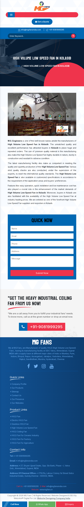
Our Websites (17, 403)
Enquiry (69, 504)
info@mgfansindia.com (29, 29)
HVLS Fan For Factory (20, 439)
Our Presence (17, 399)
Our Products (16, 388)
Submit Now (42, 273)
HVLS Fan (15, 416)
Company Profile (18, 384)
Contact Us (15, 395)
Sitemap (14, 391)
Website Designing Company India (53, 498)
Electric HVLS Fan (18, 420)
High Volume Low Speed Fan (23, 428)
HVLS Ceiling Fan (18, 431)
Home (18, 66)
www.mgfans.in (46, 489)
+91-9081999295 (55, 29)
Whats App (42, 504)
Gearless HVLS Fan (19, 424)
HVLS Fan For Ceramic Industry (24, 435)
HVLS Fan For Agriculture (22, 443)
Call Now (14, 504)
